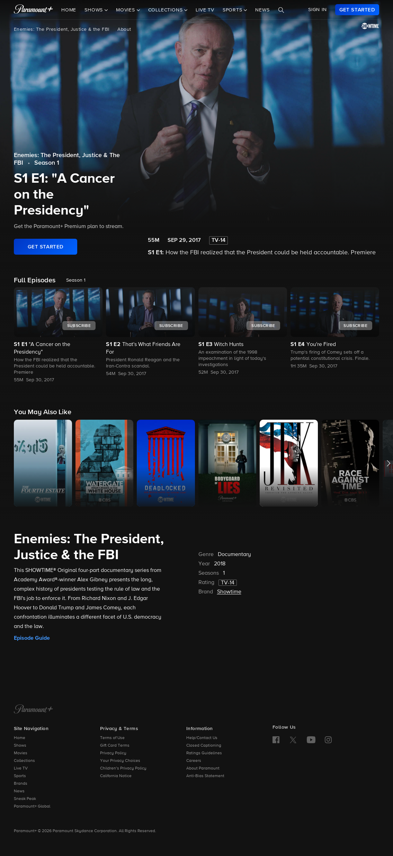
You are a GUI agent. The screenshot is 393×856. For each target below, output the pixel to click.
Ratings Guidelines (204, 753)
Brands (20, 784)
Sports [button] (233, 10)
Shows (20, 746)
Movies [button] (126, 10)
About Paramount (203, 768)
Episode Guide (32, 638)
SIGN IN (317, 9)
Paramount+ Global (32, 806)
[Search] (281, 10)
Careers (193, 761)
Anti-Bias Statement (205, 776)
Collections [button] (166, 10)
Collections (24, 761)
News (262, 10)
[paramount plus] (33, 9)
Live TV (205, 10)
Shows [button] (94, 10)
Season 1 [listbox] (76, 280)
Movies (20, 753)
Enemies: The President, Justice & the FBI (61, 29)
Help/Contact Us (201, 738)
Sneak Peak (25, 799)
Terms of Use (112, 738)
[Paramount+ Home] (33, 709)
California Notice (116, 776)
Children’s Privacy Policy (123, 768)
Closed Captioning (203, 746)
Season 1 (46, 163)
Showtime (229, 592)
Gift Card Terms (114, 746)
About (124, 29)
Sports (20, 776)
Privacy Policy (113, 753)
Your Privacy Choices (120, 761)
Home (68, 10)
